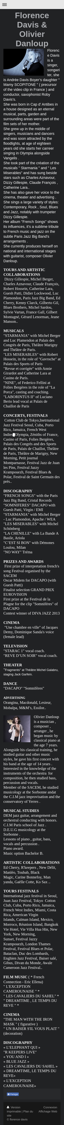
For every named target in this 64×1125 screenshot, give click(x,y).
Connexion (50, 1107)
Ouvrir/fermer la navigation (32, 4)
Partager (13, 1094)
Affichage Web (48, 1111)
